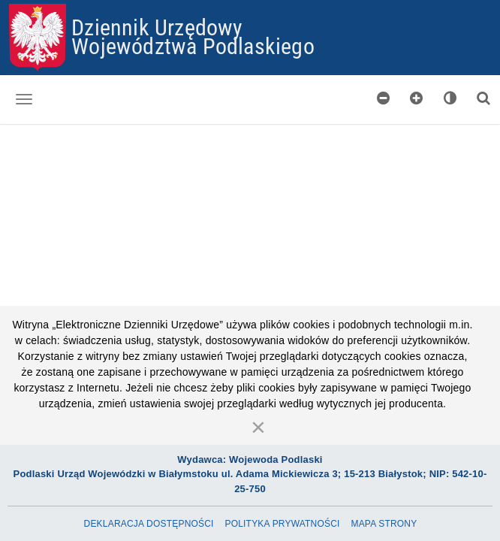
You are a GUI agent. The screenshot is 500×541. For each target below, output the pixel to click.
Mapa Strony (384, 523)
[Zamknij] (258, 427)
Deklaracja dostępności (149, 523)
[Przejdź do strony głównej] (38, 37)
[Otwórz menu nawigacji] (24, 99)
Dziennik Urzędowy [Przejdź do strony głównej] (156, 26)
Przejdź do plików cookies (250, 4)
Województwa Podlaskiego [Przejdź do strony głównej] (193, 45)
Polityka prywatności (281, 523)
